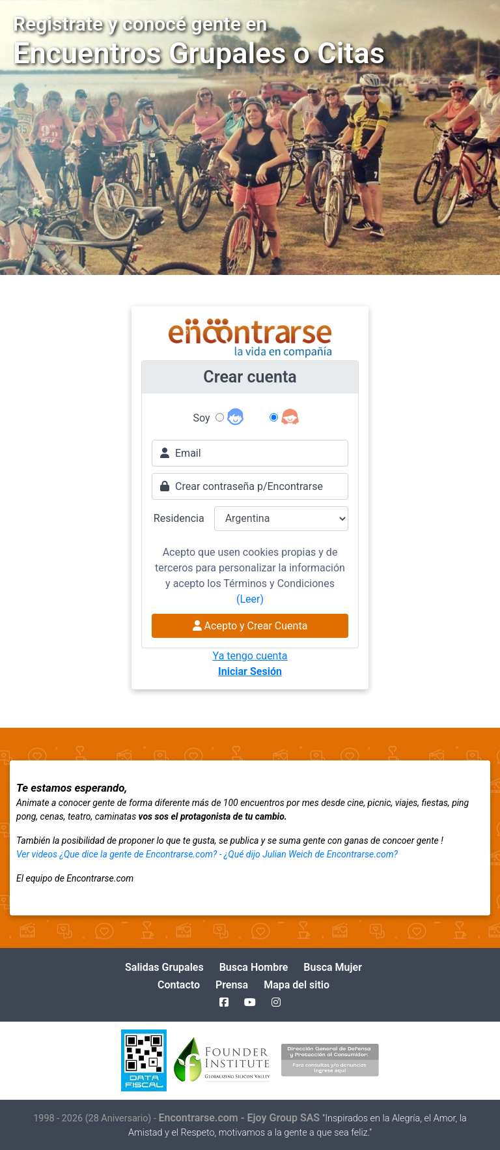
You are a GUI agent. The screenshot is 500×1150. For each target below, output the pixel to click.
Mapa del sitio (296, 985)
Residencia (179, 518)
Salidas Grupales (164, 967)
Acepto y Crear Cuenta (250, 626)
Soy (201, 418)
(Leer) (250, 599)
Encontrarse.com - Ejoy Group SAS (241, 1118)
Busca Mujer (332, 967)
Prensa (231, 985)
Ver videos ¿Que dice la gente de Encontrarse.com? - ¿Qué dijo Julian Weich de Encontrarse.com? (207, 854)
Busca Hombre (253, 967)
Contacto (179, 985)
